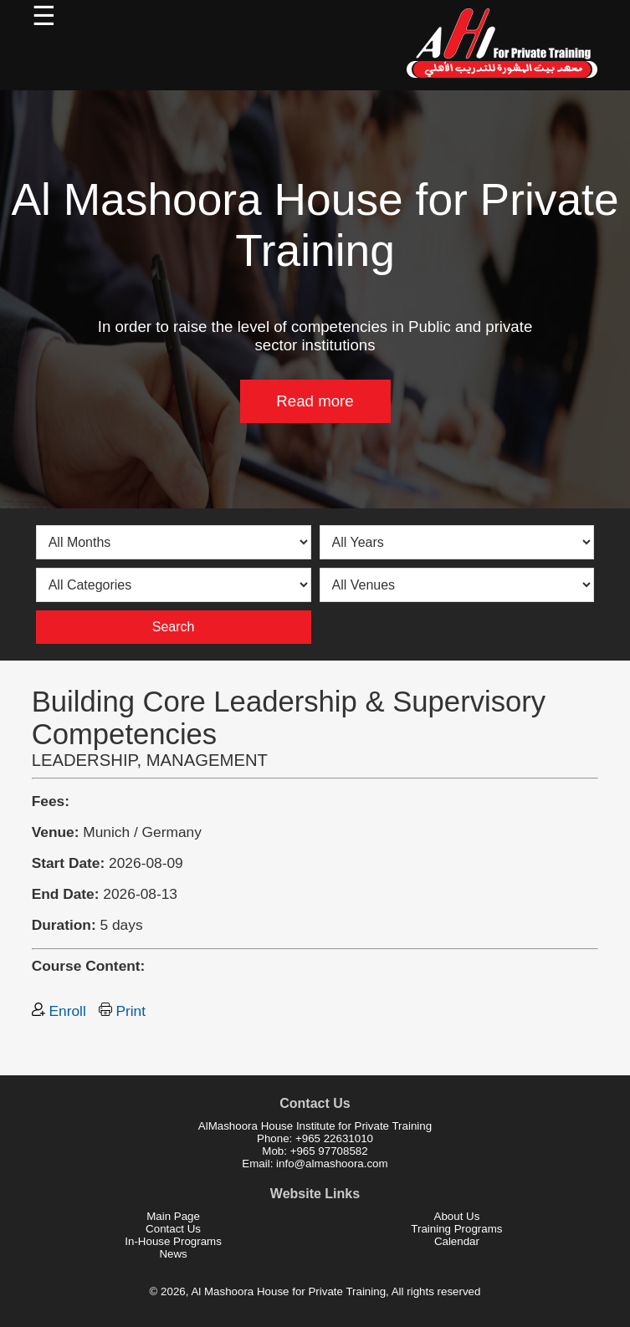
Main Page (173, 1216)
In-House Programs (173, 1241)
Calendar (456, 1241)
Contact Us (173, 1228)
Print (122, 1011)
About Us (457, 1216)
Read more (314, 401)
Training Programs (456, 1228)
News (173, 1254)
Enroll (59, 1011)
